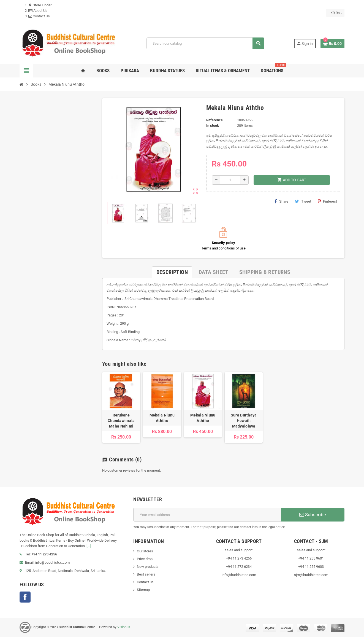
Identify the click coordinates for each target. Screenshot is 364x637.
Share (281, 201)
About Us (37, 11)
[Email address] (207, 515)
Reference (214, 120)
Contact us (145, 582)
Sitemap (143, 590)
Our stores (145, 551)
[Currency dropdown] (335, 13)
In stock (212, 125)
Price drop (145, 559)
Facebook (25, 597)
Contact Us (39, 16)
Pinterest (327, 201)
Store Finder (39, 5)
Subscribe (312, 514)
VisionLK (124, 627)
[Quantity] (230, 180)
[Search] (205, 43)
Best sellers (146, 574)
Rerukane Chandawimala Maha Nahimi (121, 420)
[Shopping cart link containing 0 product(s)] (332, 43)
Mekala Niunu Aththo (162, 418)
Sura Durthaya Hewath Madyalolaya (244, 420)
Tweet (303, 201)
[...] (88, 546)
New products (148, 567)
